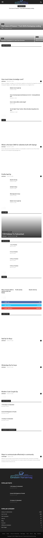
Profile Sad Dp (6, 174)
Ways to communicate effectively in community (17, 454)
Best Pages (23, 533)
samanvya (3, 146)
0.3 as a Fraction (14, 251)
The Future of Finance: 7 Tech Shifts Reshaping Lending (21, 8)
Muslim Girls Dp (13, 179)
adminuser (3, 81)
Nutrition (39, 533)
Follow (39, 305)
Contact (3, 533)
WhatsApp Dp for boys (15, 193)
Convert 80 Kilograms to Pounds (8, 411)
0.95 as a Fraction (14, 258)
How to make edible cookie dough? (18, 102)
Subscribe (38, 308)
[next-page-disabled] (5, 465)
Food (28, 533)
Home (8, 533)
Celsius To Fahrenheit (7, 231)
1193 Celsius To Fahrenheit (7, 404)
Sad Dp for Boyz (13, 186)
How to (31, 533)
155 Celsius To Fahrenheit (13, 234)
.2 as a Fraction (13, 244)
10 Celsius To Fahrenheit (7, 418)
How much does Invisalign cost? (12, 79)
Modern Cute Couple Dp (15, 88)
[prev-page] (2, 116)
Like (40, 302)
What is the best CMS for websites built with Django (19, 145)
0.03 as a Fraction (14, 265)
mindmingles (4, 456)
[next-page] (5, 116)
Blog (2, 38)
